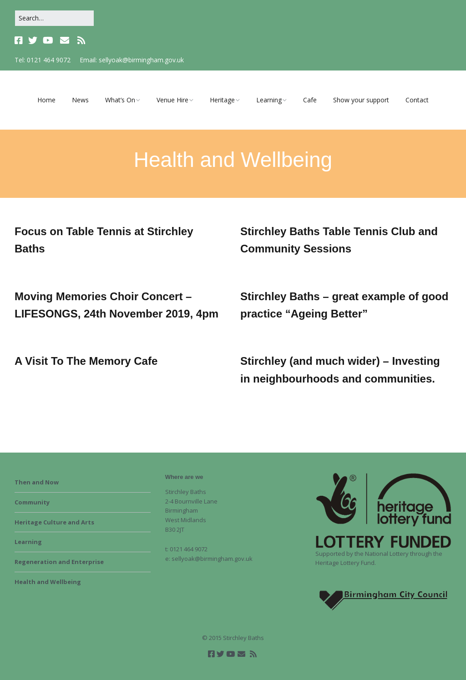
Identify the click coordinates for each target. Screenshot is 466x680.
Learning (269, 100)
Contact (417, 100)
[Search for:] (54, 18)
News (80, 100)
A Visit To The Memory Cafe (86, 361)
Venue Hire (172, 100)
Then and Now (37, 482)
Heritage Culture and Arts (54, 522)
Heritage (222, 100)
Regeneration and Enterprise (59, 562)
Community (32, 502)
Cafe (310, 100)
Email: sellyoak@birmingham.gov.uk (132, 59)
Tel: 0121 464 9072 (43, 59)
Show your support (361, 100)
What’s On (120, 100)
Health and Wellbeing (48, 582)
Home (46, 100)
